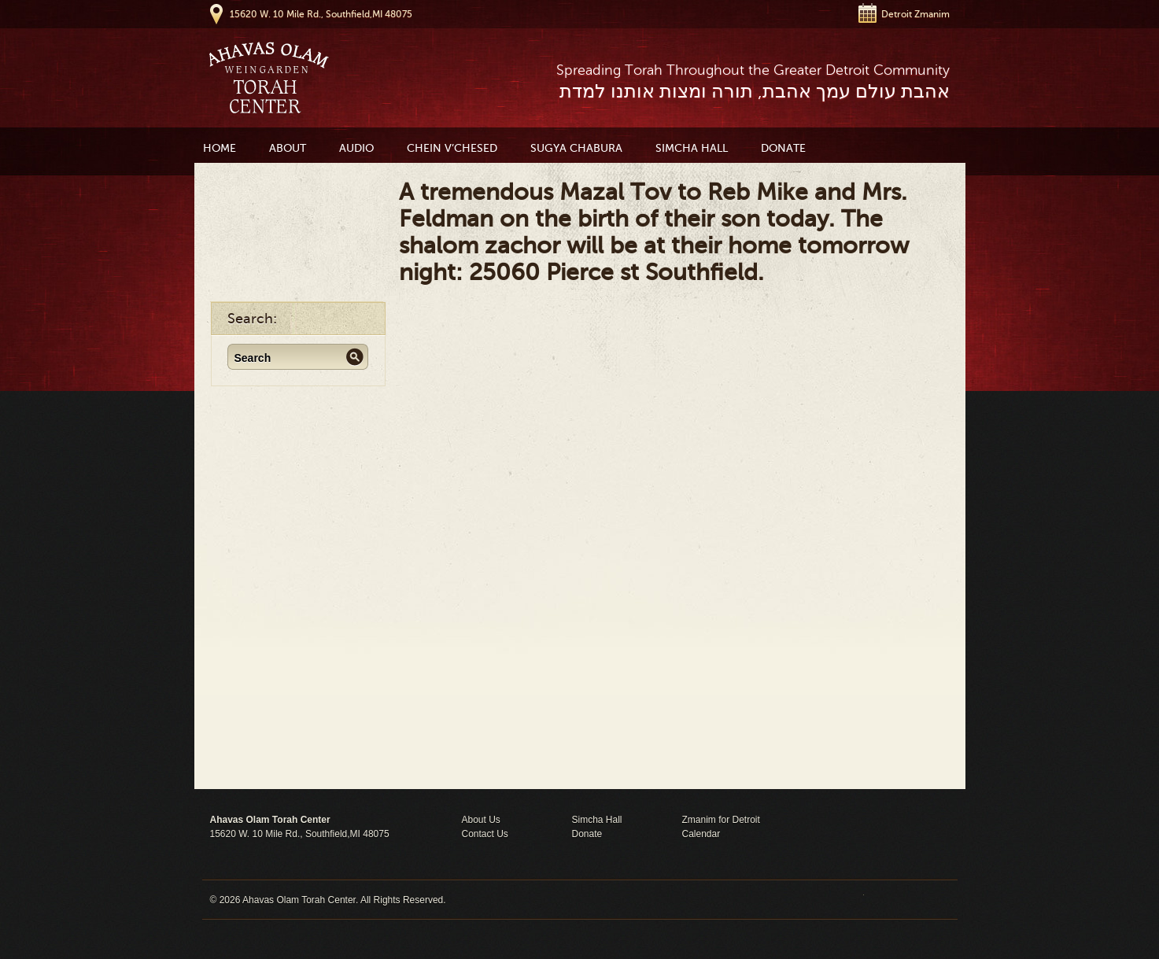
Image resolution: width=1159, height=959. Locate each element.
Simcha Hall (691, 148)
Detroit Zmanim (915, 14)
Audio (356, 148)
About (287, 148)
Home (219, 148)
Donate (783, 148)
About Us (481, 819)
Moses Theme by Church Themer (906, 899)
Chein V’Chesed (452, 148)
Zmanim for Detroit (721, 819)
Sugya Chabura (576, 148)
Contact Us (485, 833)
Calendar (701, 833)
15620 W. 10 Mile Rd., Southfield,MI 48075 (321, 14)
